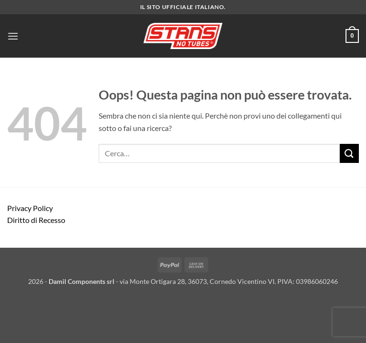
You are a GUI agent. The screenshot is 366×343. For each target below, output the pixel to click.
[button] (13, 36)
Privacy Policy (30, 207)
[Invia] (349, 153)
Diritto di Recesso (36, 219)
